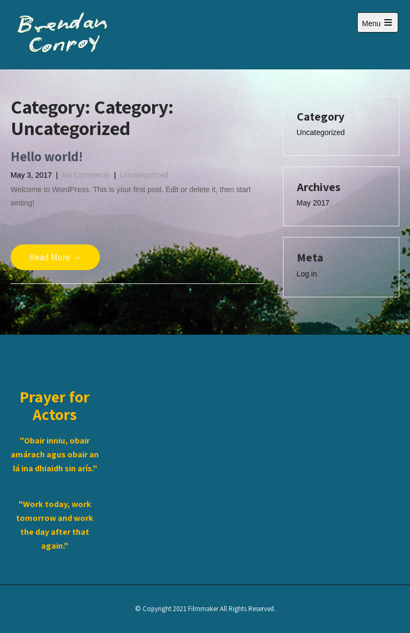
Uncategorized (144, 175)
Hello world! (47, 156)
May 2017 (313, 203)
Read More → (55, 257)
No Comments (85, 175)
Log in (307, 274)
